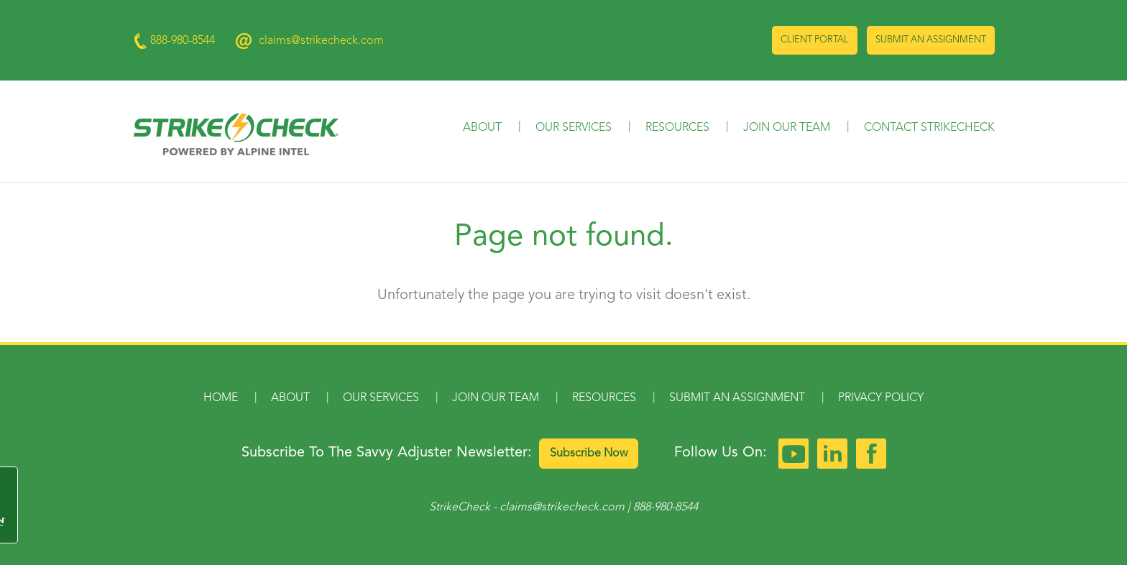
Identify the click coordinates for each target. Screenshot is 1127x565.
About (482, 128)
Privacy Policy (881, 398)
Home (220, 398)
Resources (677, 128)
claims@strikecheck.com (321, 41)
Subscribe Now (588, 453)
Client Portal (815, 40)
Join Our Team (786, 128)
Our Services (573, 128)
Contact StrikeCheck (929, 128)
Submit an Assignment (930, 40)
